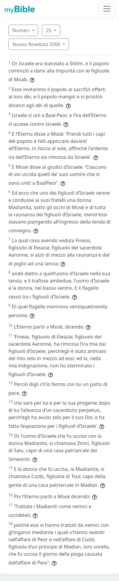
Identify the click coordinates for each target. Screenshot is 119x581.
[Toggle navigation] (107, 9)
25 (49, 30)
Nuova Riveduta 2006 (36, 44)
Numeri (21, 30)
